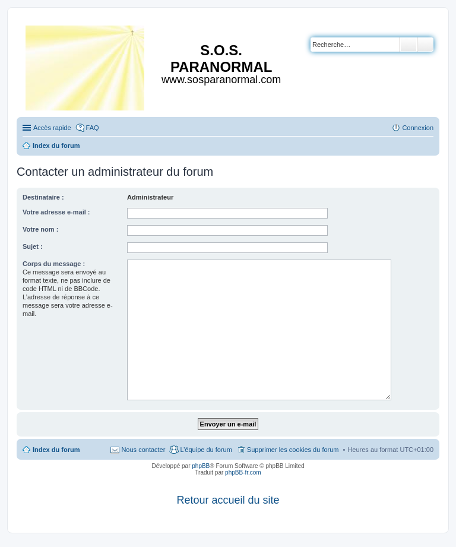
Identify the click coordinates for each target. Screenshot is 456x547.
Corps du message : (54, 263)
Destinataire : (43, 197)
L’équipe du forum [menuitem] (206, 449)
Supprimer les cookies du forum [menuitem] (293, 449)
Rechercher (408, 44)
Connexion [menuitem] (417, 127)
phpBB (201, 466)
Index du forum (56, 449)
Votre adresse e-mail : (56, 212)
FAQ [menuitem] (92, 127)
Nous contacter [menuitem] (143, 449)
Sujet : (33, 246)
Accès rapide (52, 127)
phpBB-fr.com (243, 472)
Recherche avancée (425, 44)
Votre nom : (40, 229)
